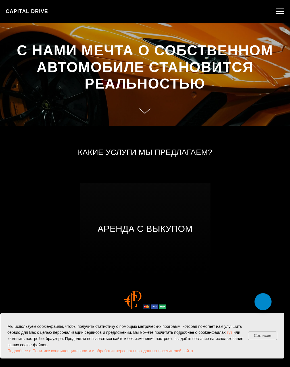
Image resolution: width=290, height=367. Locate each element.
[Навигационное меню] (280, 11)
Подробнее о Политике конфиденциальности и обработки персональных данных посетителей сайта (100, 351)
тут (229, 332)
